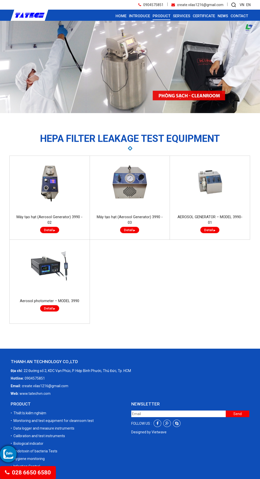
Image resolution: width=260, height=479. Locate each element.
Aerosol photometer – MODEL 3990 (49, 310)
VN (242, 5)
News (223, 16)
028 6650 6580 (28, 472)
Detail (49, 239)
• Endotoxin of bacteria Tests (34, 451)
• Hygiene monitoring (28, 459)
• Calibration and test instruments (38, 436)
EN (248, 5)
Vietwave (159, 432)
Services (181, 16)
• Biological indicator (27, 443)
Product (161, 16)
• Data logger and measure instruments (42, 428)
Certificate (204, 16)
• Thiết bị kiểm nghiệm (28, 413)
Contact (239, 16)
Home (121, 16)
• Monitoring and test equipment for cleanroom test (52, 421)
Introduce (139, 16)
